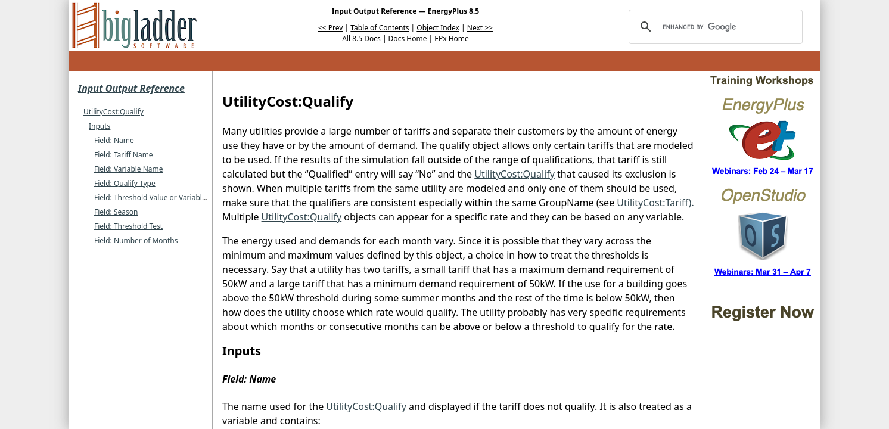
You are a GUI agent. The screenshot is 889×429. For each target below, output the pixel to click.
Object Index (437, 28)
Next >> (480, 28)
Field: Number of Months (136, 240)
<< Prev (330, 28)
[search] (714, 27)
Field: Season (116, 212)
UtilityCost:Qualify (113, 112)
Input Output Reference (131, 88)
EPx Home (451, 38)
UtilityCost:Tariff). (655, 202)
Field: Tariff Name (123, 155)
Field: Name (114, 140)
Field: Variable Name (128, 169)
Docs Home (407, 38)
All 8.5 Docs (361, 38)
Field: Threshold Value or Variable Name (161, 197)
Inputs (99, 126)
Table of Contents (379, 28)
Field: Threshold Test (128, 226)
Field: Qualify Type (125, 183)
